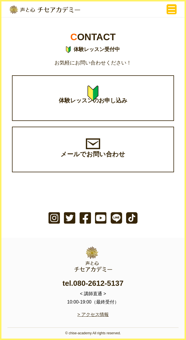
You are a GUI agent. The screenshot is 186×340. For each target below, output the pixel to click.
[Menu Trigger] (172, 9)
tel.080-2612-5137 (93, 283)
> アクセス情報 (93, 314)
